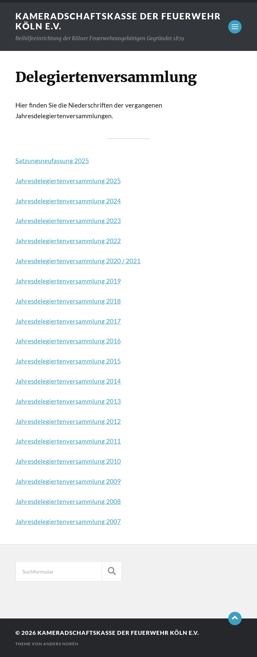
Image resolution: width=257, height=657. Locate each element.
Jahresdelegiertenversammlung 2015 (68, 361)
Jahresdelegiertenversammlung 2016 (68, 341)
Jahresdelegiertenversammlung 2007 (68, 521)
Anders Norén (60, 643)
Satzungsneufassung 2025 (52, 161)
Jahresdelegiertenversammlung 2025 (68, 181)
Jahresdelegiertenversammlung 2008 (68, 501)
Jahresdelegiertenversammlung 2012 (68, 421)
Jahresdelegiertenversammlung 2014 (68, 381)
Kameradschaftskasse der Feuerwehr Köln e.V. (118, 632)
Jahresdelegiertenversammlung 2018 (68, 301)
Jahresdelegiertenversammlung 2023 (68, 220)
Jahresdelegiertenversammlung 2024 (68, 201)
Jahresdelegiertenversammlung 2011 (68, 441)
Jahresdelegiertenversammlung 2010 (68, 461)
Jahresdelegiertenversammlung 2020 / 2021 (78, 261)
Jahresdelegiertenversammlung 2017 (68, 321)
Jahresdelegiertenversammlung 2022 (68, 241)
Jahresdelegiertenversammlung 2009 (68, 481)
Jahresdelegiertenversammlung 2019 (68, 281)
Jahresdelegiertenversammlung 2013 (68, 401)
